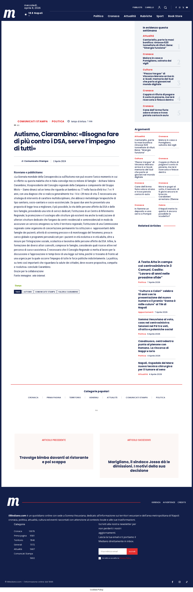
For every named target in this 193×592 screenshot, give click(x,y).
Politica (58, 121)
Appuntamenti (145, 312)
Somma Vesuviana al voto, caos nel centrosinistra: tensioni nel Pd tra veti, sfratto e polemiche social (156, 324)
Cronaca (148, 54)
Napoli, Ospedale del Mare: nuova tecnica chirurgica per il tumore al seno (156, 366)
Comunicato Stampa (36, 161)
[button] (165, 7)
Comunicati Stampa (33, 121)
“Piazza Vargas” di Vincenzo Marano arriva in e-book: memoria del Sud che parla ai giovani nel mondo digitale (158, 79)
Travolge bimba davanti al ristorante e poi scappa (53, 460)
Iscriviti (132, 551)
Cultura (147, 70)
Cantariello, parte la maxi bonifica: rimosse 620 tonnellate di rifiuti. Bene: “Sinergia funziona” (158, 43)
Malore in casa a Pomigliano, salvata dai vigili (157, 60)
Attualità (148, 36)
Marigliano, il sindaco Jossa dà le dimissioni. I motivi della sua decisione (139, 466)
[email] (113, 551)
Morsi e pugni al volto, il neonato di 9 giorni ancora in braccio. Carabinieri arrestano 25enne (169, 193)
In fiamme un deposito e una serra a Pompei (143, 211)
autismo (28, 292)
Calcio (162, 205)
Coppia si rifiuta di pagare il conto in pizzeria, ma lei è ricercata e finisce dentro (158, 97)
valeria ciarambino (68, 292)
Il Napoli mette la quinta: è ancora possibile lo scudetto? (168, 212)
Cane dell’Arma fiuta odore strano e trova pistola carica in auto (156, 112)
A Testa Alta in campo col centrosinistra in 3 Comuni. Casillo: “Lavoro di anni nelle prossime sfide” (155, 270)
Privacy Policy (125, 558)
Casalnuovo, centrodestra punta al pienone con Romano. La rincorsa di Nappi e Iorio (156, 346)
